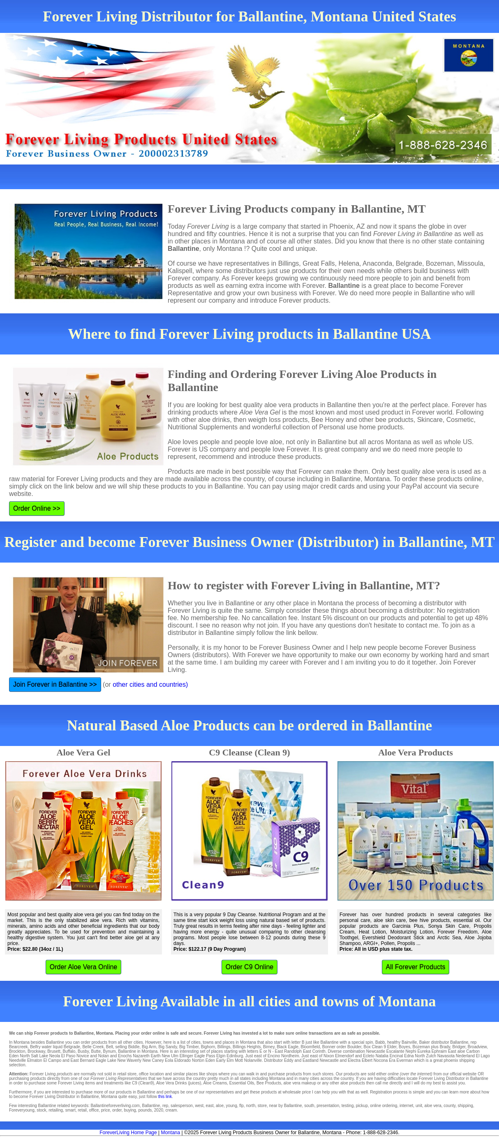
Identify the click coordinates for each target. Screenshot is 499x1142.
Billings (224, 1047)
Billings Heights (247, 1047)
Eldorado (182, 1060)
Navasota (446, 1056)
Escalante (395, 1051)
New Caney (153, 1060)
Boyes (404, 1047)
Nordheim (290, 1056)
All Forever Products (416, 967)
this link (165, 1096)
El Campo (52, 1060)
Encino (274, 1056)
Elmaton (34, 1060)
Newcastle (375, 1051)
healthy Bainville (402, 1042)
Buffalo (68, 1051)
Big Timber (189, 1047)
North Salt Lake (34, 1056)
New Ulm (170, 1056)
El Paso (68, 1056)
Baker (424, 1042)
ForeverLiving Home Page (128, 1132)
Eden (210, 1060)
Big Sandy (168, 1047)
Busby (83, 1051)
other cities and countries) (150, 684)
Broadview (477, 1047)
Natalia (382, 1056)
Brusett (53, 1051)
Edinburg (234, 1056)
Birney (269, 1047)
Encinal (396, 1056)
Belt (109, 1047)
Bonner (328, 1047)
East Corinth (314, 1051)
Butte (96, 1051)
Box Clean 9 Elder (379, 1047)
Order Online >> (36, 508)
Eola (169, 1060)
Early (221, 1060)
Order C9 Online (250, 967)
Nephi (410, 1051)
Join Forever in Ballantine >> (55, 684)
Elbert (367, 1060)
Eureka (423, 1051)
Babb (380, 1042)
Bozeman (421, 1047)
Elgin (220, 1056)
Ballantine (459, 1042)
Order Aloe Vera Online (84, 967)
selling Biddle (128, 1047)
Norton (198, 1060)
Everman (404, 1060)
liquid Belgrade (66, 1047)
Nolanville (253, 1060)
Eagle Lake (106, 1060)
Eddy (288, 1060)
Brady (445, 1047)
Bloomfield (310, 1047)
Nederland (465, 1056)
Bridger (459, 1047)
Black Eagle (287, 1047)
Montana (170, 1132)
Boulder (354, 1047)
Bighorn (208, 1047)
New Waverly (130, 1060)
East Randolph (288, 1051)
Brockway (36, 1051)
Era (392, 1060)
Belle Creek (93, 1047)
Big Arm (149, 1047)
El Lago (483, 1056)
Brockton (17, 1051)
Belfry (35, 1047)
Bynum (109, 1051)
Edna (409, 1056)
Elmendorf (344, 1056)
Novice (82, 1056)
